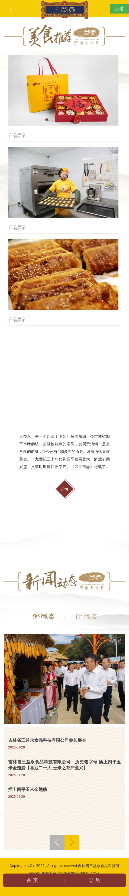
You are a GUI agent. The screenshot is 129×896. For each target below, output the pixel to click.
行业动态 (86, 616)
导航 (95, 880)
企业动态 (43, 616)
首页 (33, 880)
